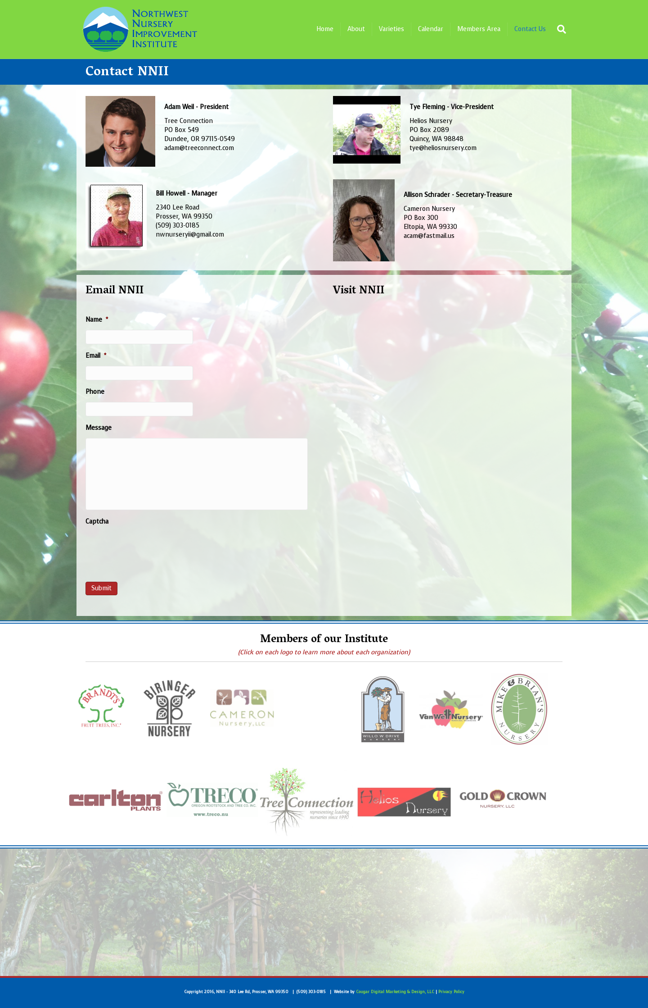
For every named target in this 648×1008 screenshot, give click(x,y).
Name (97, 320)
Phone (95, 392)
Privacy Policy (451, 991)
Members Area (478, 29)
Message (99, 428)
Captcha (97, 522)
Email (96, 356)
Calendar (430, 29)
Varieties (391, 29)
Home (324, 29)
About (356, 29)
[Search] (559, 29)
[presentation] (154, 549)
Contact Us (530, 29)
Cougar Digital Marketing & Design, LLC (395, 991)
